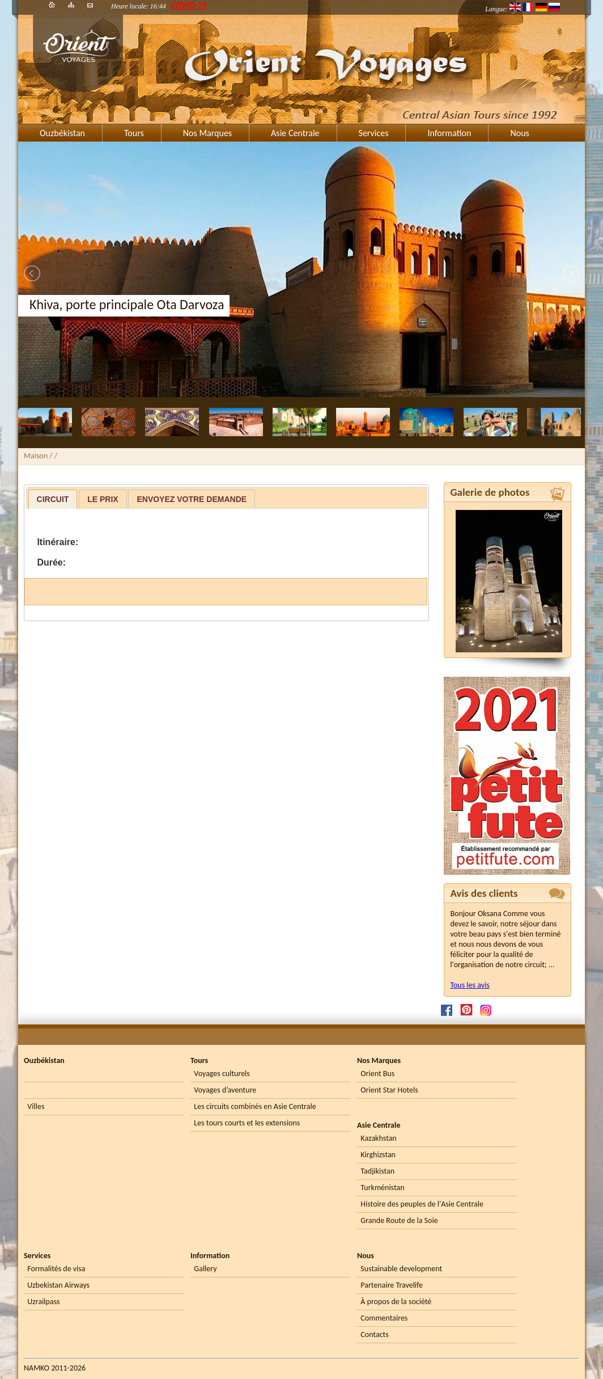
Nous (519, 133)
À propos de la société (395, 1301)
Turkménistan (382, 1187)
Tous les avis (469, 985)
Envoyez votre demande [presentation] (192, 499)
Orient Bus (377, 1073)
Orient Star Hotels (389, 1090)
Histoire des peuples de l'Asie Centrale (421, 1204)
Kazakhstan (378, 1138)
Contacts (374, 1334)
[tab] (53, 499)
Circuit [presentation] (53, 499)
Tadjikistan (377, 1171)
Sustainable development (401, 1268)
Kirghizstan (378, 1154)
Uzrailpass (43, 1301)
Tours (134, 133)
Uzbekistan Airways (58, 1285)
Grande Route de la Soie (399, 1220)
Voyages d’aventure (225, 1090)
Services (374, 133)
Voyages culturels (221, 1073)
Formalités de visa (56, 1268)
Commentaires (383, 1318)
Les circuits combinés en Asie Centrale (255, 1106)
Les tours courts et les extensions (247, 1123)
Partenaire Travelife (391, 1285)
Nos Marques (207, 133)
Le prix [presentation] (102, 499)
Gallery (205, 1268)
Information (449, 133)
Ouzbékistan (62, 133)
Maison (36, 456)
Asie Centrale (295, 133)
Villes (35, 1106)
